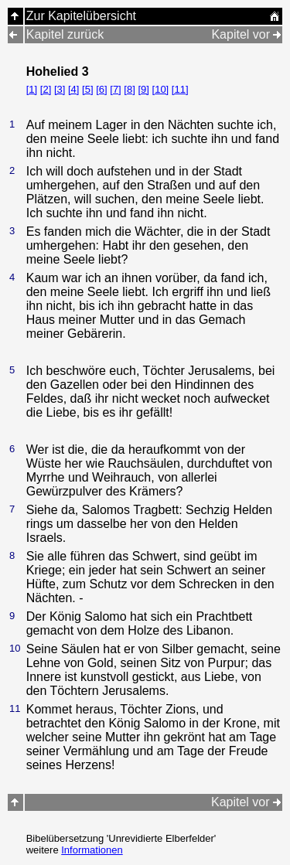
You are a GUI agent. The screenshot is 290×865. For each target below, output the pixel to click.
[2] (45, 89)
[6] (101, 89)
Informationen (92, 850)
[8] (129, 89)
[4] (73, 89)
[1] (31, 89)
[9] (143, 89)
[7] (115, 89)
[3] (59, 89)
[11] (180, 89)
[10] (160, 89)
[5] (87, 89)
